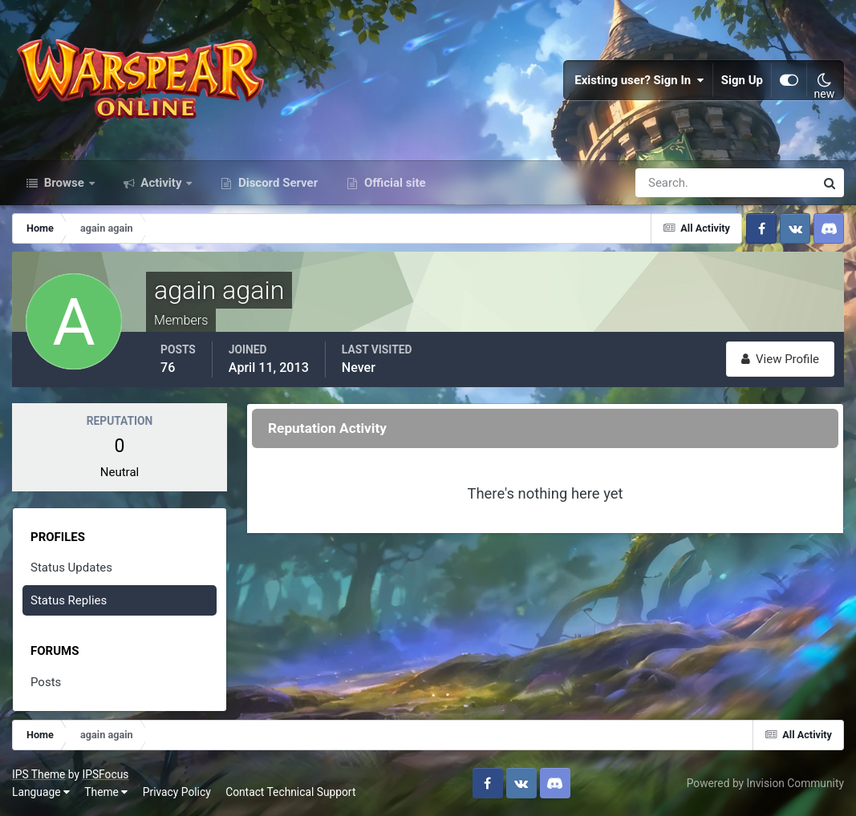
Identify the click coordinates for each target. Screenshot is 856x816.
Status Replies (68, 600)
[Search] (669, 182)
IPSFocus (105, 774)
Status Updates (71, 567)
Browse (64, 183)
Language (41, 792)
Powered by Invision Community (765, 783)
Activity (161, 183)
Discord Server (276, 183)
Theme (106, 792)
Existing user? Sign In (639, 80)
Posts (45, 682)
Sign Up (742, 80)
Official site (393, 183)
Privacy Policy (177, 792)
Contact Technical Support (290, 792)
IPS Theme (38, 774)
